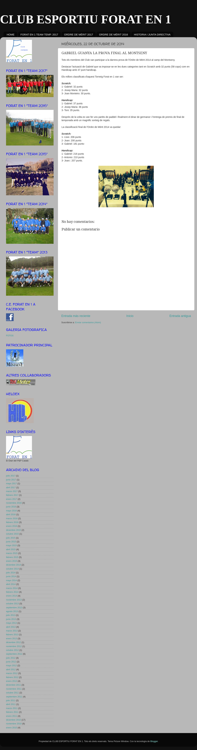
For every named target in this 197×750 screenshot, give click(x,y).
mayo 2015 (11, 545)
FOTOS (9, 335)
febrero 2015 (12, 557)
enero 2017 (11, 499)
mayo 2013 (11, 623)
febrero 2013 (12, 634)
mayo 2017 (11, 483)
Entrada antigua (180, 316)
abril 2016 (11, 514)
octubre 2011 (12, 693)
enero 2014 (11, 596)
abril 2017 (11, 487)
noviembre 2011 (14, 689)
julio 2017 (10, 476)
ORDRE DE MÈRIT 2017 (78, 34)
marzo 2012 (12, 673)
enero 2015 (11, 561)
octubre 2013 (12, 603)
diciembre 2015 (13, 530)
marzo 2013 (12, 631)
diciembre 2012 (13, 642)
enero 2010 (11, 727)
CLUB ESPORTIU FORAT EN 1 (85, 19)
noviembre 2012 (14, 646)
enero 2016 (11, 526)
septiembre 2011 (14, 697)
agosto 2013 (12, 611)
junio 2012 (11, 662)
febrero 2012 (12, 677)
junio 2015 (11, 541)
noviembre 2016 (14, 503)
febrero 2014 (12, 592)
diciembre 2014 (13, 565)
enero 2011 (11, 716)
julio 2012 (10, 658)
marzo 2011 (12, 708)
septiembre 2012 (14, 654)
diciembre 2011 (13, 685)
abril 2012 (11, 669)
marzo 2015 (12, 553)
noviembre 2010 (14, 723)
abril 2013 (11, 627)
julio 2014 (10, 572)
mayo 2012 (11, 665)
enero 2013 (11, 638)
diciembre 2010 (13, 720)
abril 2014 (11, 584)
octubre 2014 (12, 569)
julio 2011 (10, 700)
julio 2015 (10, 538)
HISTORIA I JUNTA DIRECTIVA (152, 34)
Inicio (129, 316)
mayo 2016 (11, 511)
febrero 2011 (12, 712)
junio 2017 (11, 480)
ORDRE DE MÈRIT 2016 (113, 34)
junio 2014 (11, 576)
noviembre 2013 (14, 600)
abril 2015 (11, 549)
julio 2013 (10, 615)
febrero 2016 (12, 522)
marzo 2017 (12, 491)
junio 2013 (11, 619)
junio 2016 (11, 507)
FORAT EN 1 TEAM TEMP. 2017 (39, 34)
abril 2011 (11, 704)
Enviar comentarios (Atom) (88, 322)
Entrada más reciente (75, 316)
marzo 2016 (12, 518)
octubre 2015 (12, 534)
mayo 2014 (11, 580)
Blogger (154, 741)
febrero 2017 (12, 495)
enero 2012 (11, 681)
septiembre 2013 (14, 607)
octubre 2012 (12, 650)
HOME (11, 34)
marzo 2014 (12, 588)
